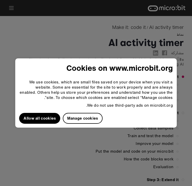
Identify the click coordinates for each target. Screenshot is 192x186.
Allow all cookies (40, 118)
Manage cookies (82, 118)
